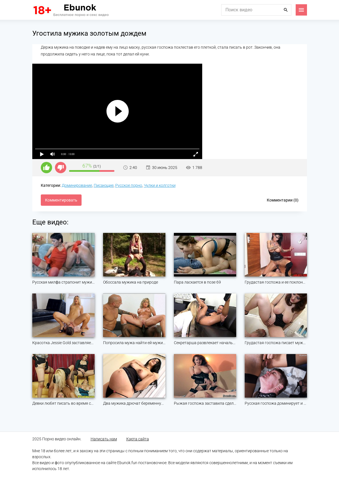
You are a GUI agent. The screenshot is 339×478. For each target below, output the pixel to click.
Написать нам (104, 439)
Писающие (104, 185)
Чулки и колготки (160, 185)
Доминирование (77, 185)
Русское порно (128, 185)
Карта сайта (137, 439)
